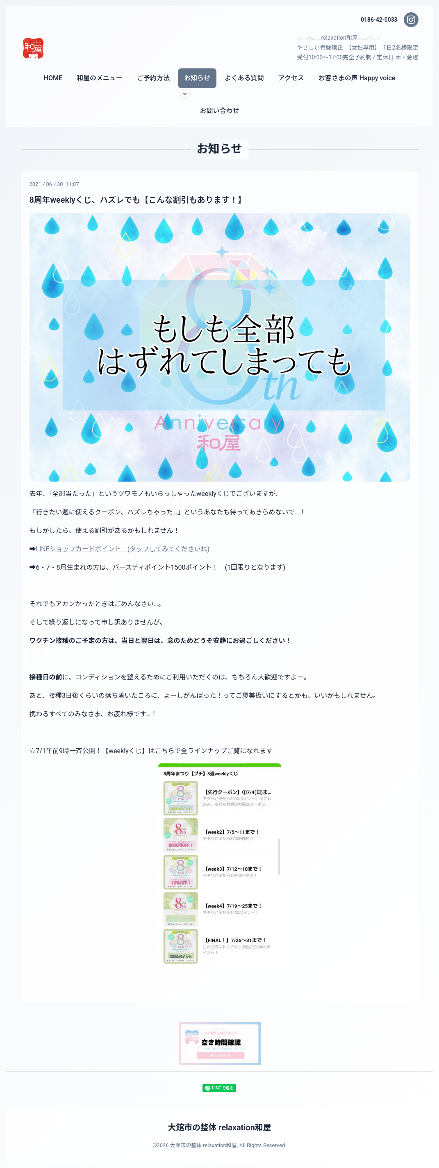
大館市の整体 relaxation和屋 (219, 1127)
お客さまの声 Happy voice (357, 78)
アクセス (291, 78)
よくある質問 (244, 78)
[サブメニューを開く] (185, 94)
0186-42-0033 (378, 19)
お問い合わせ (219, 111)
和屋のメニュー (100, 78)
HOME (53, 78)
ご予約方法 (153, 78)
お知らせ (197, 78)
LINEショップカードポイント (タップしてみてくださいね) (124, 548)
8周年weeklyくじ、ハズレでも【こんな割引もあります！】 (139, 200)
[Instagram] (411, 19)
